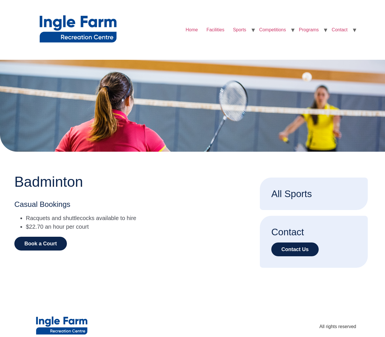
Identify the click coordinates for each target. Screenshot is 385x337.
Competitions (272, 29)
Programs (309, 29)
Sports (239, 29)
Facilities (215, 29)
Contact (339, 29)
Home (191, 29)
